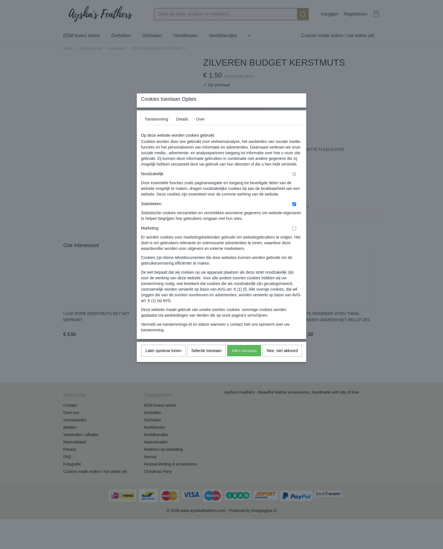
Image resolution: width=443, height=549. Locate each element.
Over (200, 130)
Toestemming (156, 130)
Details (182, 130)
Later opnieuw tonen (163, 362)
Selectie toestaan (206, 362)
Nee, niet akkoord (282, 362)
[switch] (294, 185)
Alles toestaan (244, 362)
